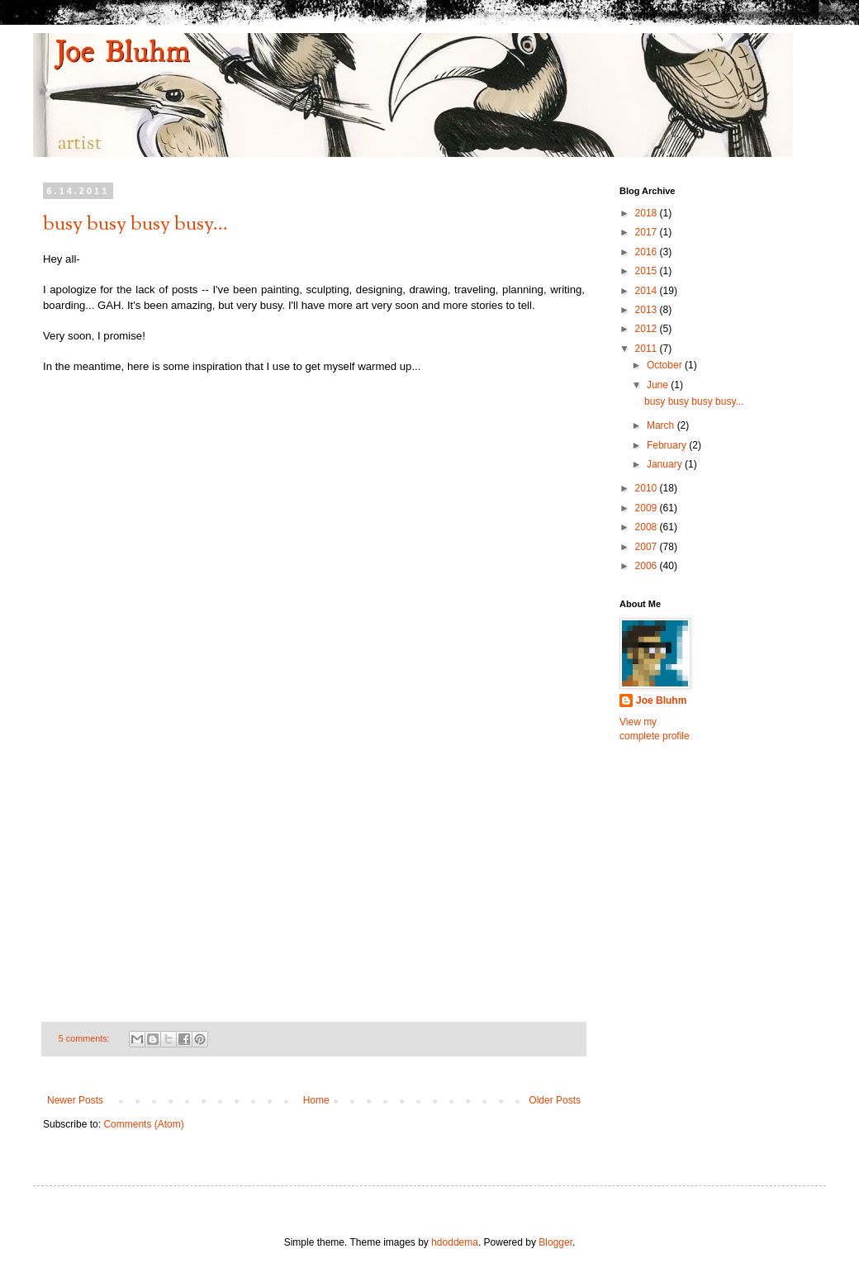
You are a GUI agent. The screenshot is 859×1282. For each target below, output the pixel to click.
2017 (647, 232)
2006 (647, 566)
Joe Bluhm (661, 700)
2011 (647, 348)
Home (316, 1100)
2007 (647, 547)
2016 (647, 252)
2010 (647, 488)
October (666, 365)
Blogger (555, 1242)
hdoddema (454, 1242)
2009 (647, 508)
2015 (647, 271)
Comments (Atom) (143, 1124)
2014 (647, 291)
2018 (647, 213)
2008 (647, 527)
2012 (647, 329)
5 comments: (85, 1038)
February (668, 445)
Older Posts (555, 1100)
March (662, 425)
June (659, 385)
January (666, 464)
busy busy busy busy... (135, 225)
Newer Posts (75, 1100)
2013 (647, 310)
